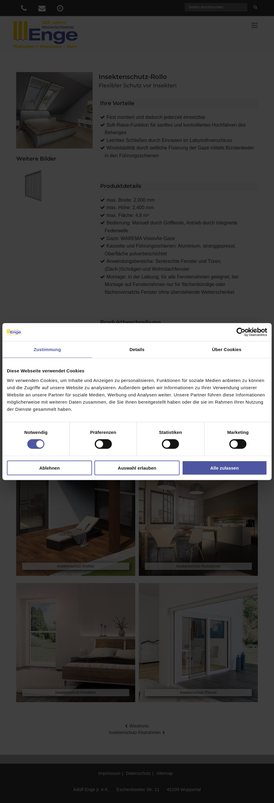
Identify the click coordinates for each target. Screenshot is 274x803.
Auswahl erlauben (137, 467)
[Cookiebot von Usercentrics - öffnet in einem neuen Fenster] (241, 332)
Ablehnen (49, 467)
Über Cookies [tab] (226, 349)
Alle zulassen (224, 467)
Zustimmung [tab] (47, 349)
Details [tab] (137, 349)
